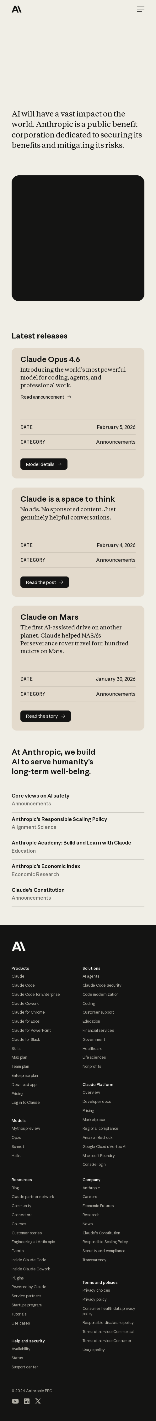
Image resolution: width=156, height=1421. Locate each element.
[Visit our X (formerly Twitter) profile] (38, 1401)
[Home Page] (34, 9)
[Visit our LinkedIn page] (26, 1401)
